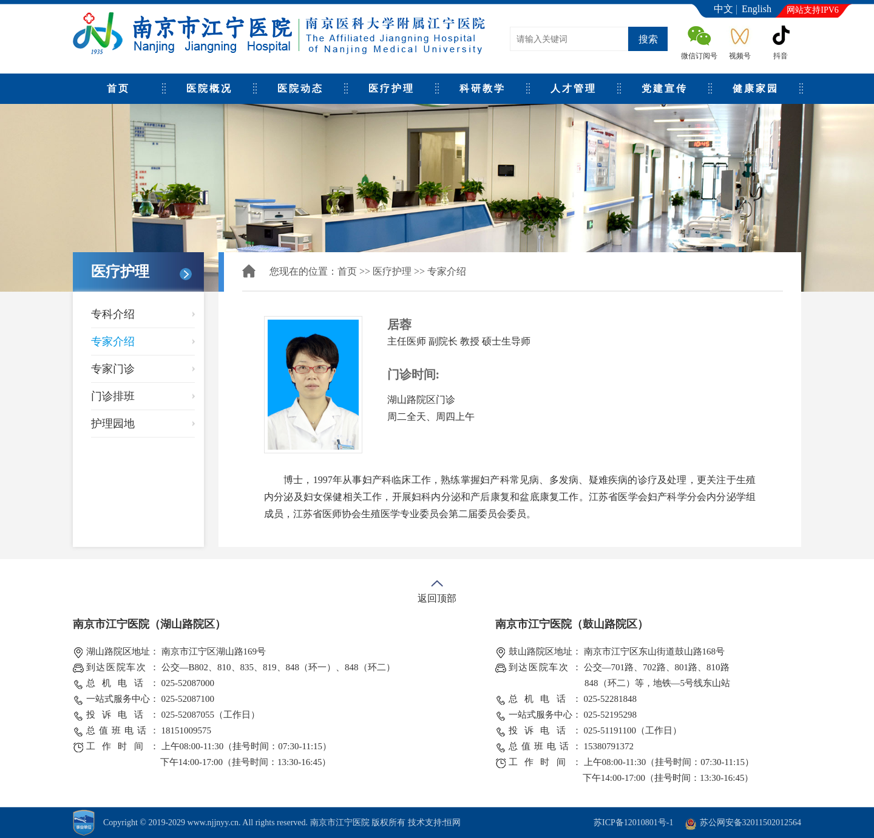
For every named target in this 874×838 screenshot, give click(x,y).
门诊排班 (113, 396)
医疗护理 (391, 88)
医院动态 (300, 88)
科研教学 (482, 88)
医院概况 (209, 88)
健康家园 (756, 88)
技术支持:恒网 (434, 822)
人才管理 (573, 88)
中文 (723, 9)
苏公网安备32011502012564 (750, 822)
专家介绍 (113, 341)
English (756, 9)
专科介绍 (113, 314)
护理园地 (113, 423)
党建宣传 (665, 88)
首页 (118, 88)
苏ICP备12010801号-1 (633, 822)
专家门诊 (113, 369)
